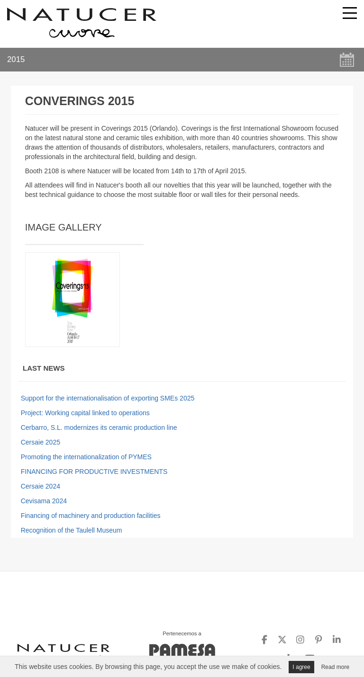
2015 (16, 59)
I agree (301, 667)
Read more (335, 667)
